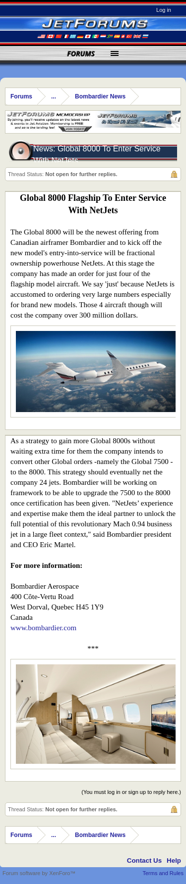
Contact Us (144, 860)
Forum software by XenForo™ (38, 873)
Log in (163, 10)
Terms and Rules (163, 873)
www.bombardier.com (43, 628)
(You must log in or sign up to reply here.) (131, 792)
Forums (81, 53)
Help (174, 860)
